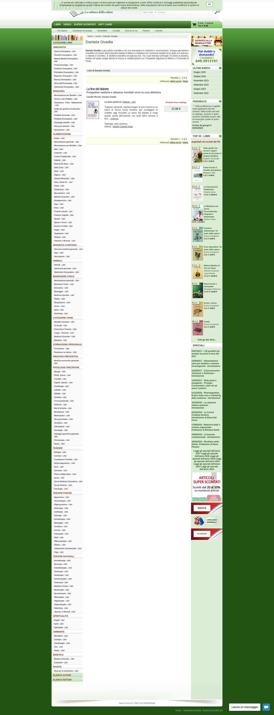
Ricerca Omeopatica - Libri (65, 79)
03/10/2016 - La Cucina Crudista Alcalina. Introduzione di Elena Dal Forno (204, 416)
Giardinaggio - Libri (62, 643)
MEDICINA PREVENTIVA (65, 356)
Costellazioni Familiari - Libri (66, 459)
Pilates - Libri (59, 299)
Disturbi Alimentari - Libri (64, 178)
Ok (209, 4)
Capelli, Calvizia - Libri (63, 382)
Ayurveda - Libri (60, 564)
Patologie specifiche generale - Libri (67, 435)
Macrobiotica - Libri (62, 193)
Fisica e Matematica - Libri (65, 474)
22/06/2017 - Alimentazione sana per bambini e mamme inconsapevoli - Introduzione (206, 363)
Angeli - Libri (59, 620)
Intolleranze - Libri (61, 189)
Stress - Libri (59, 444)
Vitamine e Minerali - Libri (64, 241)
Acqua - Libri (59, 138)
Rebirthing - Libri (61, 608)
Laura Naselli (209, 273)
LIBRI (57, 24)
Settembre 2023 (201, 85)
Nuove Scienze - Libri (63, 485)
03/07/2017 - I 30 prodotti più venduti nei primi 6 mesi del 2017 (206, 354)
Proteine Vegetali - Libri (64, 215)
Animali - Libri (59, 265)
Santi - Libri (59, 624)
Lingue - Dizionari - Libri (64, 333)
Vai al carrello (194, 25)
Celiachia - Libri (60, 153)
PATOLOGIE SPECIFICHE (66, 367)
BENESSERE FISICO (63, 276)
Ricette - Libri (59, 219)
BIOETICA (58, 655)
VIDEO (67, 24)
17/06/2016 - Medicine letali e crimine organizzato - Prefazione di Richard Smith (206, 427)
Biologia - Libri (60, 452)
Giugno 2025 (200, 72)
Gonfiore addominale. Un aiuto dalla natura (211, 230)
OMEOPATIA (59, 47)
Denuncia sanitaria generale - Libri (68, 249)
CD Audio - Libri (60, 325)
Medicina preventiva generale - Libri (67, 362)
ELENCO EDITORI (62, 680)
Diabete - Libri (129, 102)
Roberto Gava (209, 192)
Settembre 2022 (201, 93)
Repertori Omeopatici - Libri (65, 76)
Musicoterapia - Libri (62, 593)
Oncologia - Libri (61, 430)
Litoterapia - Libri (61, 582)
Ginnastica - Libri (61, 288)
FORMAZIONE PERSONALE (67, 344)
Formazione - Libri (61, 348)
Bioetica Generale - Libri (64, 659)
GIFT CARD (105, 24)
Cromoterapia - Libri (62, 501)
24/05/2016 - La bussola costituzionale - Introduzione (206, 435)
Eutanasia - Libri (61, 662)
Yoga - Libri (58, 552)
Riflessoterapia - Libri (63, 541)
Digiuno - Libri (60, 175)
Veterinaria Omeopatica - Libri (66, 87)
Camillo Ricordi (93, 97)
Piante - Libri (59, 650)
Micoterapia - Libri (61, 590)
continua (114, 119)
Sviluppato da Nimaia (192, 710)
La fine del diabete (97, 89)
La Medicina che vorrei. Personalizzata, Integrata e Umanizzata (211, 211)
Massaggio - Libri (61, 291)
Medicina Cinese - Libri (63, 586)
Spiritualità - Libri (61, 627)
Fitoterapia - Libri (61, 571)
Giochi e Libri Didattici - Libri (65, 99)
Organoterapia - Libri (62, 604)
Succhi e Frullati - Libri (63, 226)
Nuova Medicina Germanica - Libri (68, 481)
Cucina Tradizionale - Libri (65, 156)
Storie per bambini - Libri (64, 126)
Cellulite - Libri (60, 390)
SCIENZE (58, 448)
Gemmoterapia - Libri (63, 579)
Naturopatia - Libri (61, 597)
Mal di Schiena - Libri (63, 408)
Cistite (207, 322)
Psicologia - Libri (61, 489)
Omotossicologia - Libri (63, 65)
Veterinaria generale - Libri (65, 268)
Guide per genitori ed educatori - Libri (67, 110)
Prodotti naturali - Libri (63, 211)
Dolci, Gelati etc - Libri (63, 182)
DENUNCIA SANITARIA (65, 245)
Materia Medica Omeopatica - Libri (66, 60)
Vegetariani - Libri (61, 233)
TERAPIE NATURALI (63, 556)
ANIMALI (57, 261)
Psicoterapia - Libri (62, 440)
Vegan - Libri (59, 230)
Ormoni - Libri (59, 530)
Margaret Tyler (209, 173)
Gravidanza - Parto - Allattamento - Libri (68, 104)
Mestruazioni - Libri (62, 415)
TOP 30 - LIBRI (201, 136)
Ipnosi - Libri (59, 478)
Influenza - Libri (60, 404)
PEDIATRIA (59, 91)
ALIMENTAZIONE (62, 134)
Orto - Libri (58, 647)
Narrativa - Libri (60, 340)
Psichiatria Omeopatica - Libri (66, 72)
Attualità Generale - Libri (64, 322)
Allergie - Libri (60, 371)
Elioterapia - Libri (61, 508)
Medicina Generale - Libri (64, 336)
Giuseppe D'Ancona (212, 289)
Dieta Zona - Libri (61, 167)
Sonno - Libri (59, 306)
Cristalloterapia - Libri (63, 568)
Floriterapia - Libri (61, 575)
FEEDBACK (200, 101)
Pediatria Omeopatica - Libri (65, 69)
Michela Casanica (211, 271)
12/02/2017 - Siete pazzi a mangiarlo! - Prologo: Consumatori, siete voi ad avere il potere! (204, 384)
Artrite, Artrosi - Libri (62, 375)
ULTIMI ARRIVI (201, 68)
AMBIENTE (58, 632)
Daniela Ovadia (109, 97)
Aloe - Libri (58, 149)
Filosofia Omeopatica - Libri (65, 55)
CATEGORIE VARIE (63, 318)
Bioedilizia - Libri (61, 636)
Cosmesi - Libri (60, 456)
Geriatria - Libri (60, 397)
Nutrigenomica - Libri (62, 200)
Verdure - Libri (60, 237)
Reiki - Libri (58, 537)
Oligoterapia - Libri (61, 601)
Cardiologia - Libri (61, 386)
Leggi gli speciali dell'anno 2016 (206, 454)
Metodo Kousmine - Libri (64, 197)
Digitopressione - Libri (63, 504)
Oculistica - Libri (60, 423)
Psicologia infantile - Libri (64, 122)
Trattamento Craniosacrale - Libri (67, 548)
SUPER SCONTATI (85, 24)
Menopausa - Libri (61, 412)
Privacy (178, 710)
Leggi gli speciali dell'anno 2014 (207, 460)
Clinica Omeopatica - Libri (65, 51)
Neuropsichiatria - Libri (63, 419)
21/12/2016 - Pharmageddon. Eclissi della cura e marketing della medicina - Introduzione (206, 395)
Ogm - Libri (58, 204)
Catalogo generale (206, 521)
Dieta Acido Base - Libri (64, 164)
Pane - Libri (59, 208)
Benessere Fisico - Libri (64, 284)
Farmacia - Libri (60, 470)
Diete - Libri (59, 171)
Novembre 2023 (201, 80)
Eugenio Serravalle (211, 159)
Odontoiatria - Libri (62, 426)
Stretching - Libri (61, 313)
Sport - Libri (59, 310)
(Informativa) (133, 5)
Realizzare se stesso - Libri (65, 352)
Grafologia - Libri (61, 512)
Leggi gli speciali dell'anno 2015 (205, 457)
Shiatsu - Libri (60, 545)
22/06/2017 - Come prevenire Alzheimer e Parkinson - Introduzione (206, 373)
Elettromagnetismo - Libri (64, 463)
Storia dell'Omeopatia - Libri (65, 83)
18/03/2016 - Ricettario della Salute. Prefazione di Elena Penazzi (205, 444)
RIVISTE (57, 667)
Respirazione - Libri (62, 302)
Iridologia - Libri (60, 515)
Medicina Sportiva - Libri (64, 295)
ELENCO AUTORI (62, 675)
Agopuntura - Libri (61, 497)
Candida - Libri (60, 379)
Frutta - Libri (59, 186)
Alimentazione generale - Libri (66, 142)
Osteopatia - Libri (61, 534)
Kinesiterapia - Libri (62, 519)
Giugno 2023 (200, 89)
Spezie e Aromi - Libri (63, 222)
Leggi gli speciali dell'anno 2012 (209, 467)
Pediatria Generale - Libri (64, 115)
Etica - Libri (58, 467)
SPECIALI (198, 345)
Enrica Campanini (211, 236)
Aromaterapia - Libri (62, 560)
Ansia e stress (210, 303)
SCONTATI (202, 534)
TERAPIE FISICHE (62, 493)
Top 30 (220, 136)
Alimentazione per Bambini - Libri (68, 95)
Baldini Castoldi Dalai (123, 126)
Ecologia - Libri (60, 639)
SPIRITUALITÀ (60, 616)
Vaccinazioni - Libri (62, 130)
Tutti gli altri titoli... (206, 340)
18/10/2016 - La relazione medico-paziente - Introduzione (204, 405)
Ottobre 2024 (200, 76)
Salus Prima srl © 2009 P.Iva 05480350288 (137, 703)
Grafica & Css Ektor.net (212, 710)
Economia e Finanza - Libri (65, 329)
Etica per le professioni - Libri (66, 671)
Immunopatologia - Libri (64, 401)
